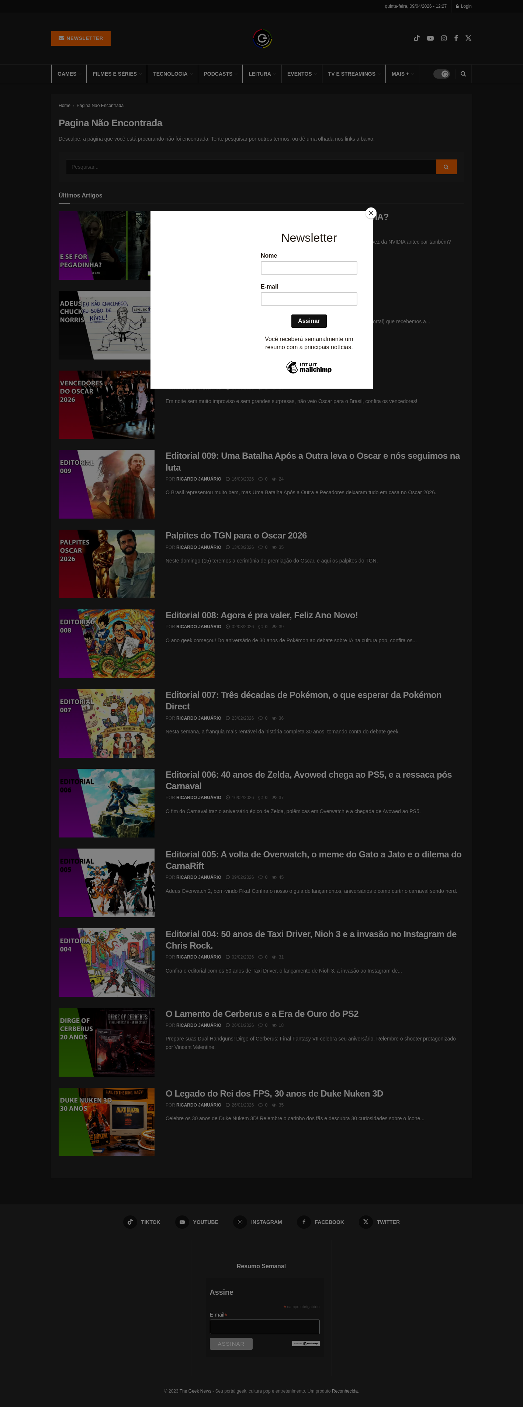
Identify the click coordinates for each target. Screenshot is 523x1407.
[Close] (371, 213)
